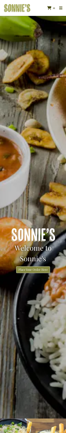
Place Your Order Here (33, 269)
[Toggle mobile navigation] (61, 8)
